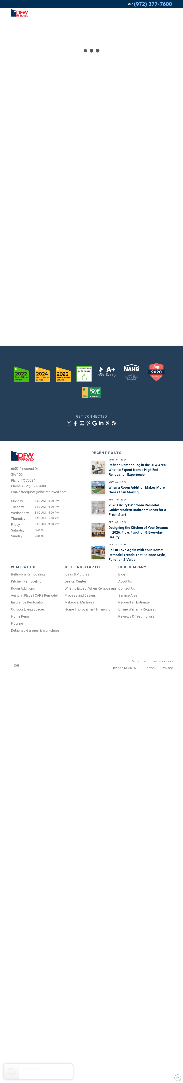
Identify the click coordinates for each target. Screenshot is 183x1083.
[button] (166, 13)
